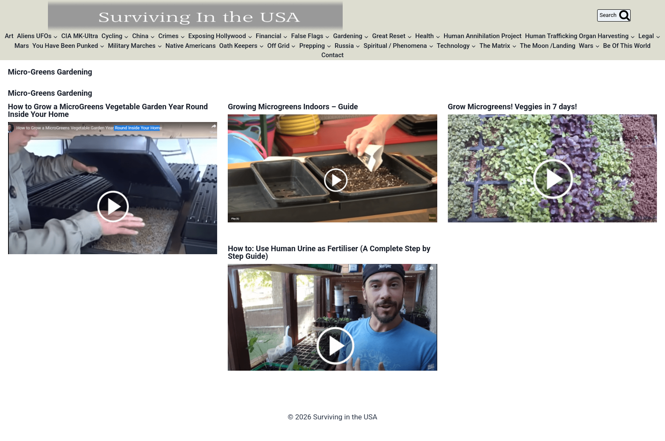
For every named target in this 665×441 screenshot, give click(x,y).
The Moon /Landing (548, 46)
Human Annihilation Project (483, 36)
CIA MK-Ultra (79, 36)
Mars (21, 46)
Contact (332, 55)
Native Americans (190, 46)
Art (9, 36)
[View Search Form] (614, 15)
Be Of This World (627, 46)
